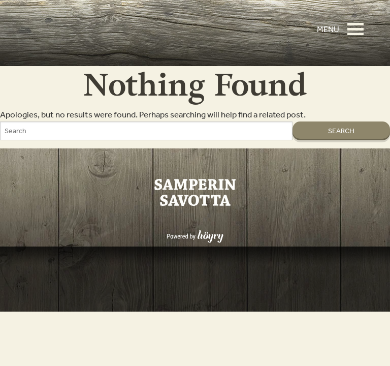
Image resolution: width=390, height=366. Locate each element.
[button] (358, 24)
